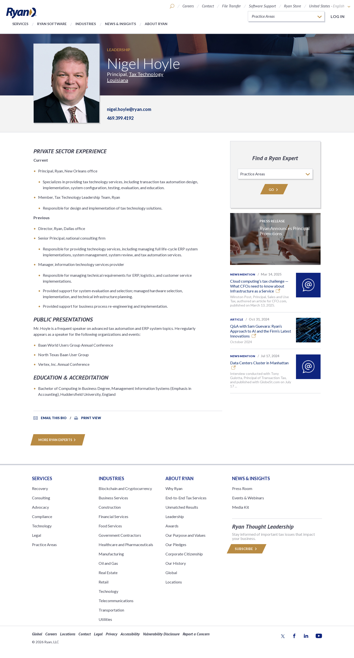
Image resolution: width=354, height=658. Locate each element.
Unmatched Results (181, 507)
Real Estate (108, 572)
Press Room (242, 488)
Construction (110, 507)
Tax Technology (146, 74)
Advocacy (40, 507)
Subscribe (246, 549)
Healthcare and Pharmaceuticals (126, 544)
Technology (42, 525)
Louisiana (117, 80)
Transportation (111, 610)
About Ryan (156, 24)
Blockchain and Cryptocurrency (125, 488)
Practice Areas (44, 544)
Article (236, 319)
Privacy (111, 633)
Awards (171, 525)
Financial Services (113, 516)
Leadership (118, 49)
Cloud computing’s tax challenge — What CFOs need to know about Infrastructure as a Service (259, 286)
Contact (208, 5)
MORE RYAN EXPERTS (57, 440)
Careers (188, 5)
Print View (91, 418)
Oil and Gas (108, 563)
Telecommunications (116, 600)
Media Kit (240, 507)
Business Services (113, 497)
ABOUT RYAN (179, 478)
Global (171, 572)
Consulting (41, 497)
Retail (103, 582)
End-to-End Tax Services (185, 497)
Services (20, 24)
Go (274, 190)
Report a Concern (196, 633)
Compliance (42, 516)
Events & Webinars (248, 497)
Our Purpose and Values (185, 535)
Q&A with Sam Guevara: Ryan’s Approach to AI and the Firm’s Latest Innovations (260, 331)
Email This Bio (54, 418)
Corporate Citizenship (184, 553)
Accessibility (130, 633)
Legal (36, 535)
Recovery (40, 488)
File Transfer (231, 5)
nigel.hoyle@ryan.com (129, 109)
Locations (173, 582)
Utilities (105, 619)
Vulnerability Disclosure (161, 633)
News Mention (242, 274)
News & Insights (120, 24)
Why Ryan (173, 488)
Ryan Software (52, 24)
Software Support (262, 5)
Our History (175, 563)
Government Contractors (120, 535)
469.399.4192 (120, 118)
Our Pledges (175, 544)
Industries (85, 24)
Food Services (110, 525)
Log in (337, 16)
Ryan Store (292, 5)
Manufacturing (111, 553)
